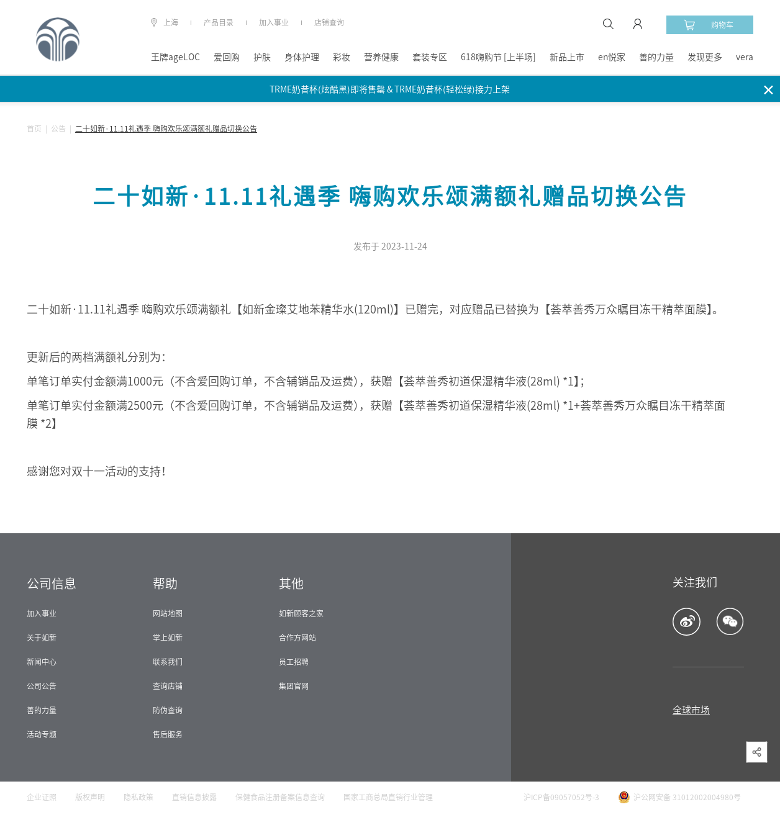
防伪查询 (168, 710)
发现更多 (704, 57)
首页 (34, 128)
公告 (58, 128)
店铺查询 (329, 22)
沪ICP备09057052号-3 (561, 797)
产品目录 (219, 22)
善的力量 (656, 57)
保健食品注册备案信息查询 (280, 797)
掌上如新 (168, 637)
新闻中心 (42, 661)
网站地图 (168, 613)
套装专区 (429, 57)
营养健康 (381, 57)
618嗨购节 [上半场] (498, 57)
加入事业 (274, 22)
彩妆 (341, 57)
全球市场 (691, 710)
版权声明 (90, 797)
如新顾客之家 (301, 613)
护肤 (262, 57)
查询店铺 (168, 686)
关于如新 (42, 637)
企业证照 (42, 797)
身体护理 (301, 57)
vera (744, 57)
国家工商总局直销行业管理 (388, 797)
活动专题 (42, 734)
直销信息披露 (194, 797)
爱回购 (227, 57)
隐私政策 (138, 797)
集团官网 (294, 686)
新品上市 (567, 57)
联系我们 (168, 661)
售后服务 (168, 734)
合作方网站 (297, 637)
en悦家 (611, 57)
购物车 (708, 24)
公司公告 (42, 686)
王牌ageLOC (175, 57)
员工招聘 (294, 661)
